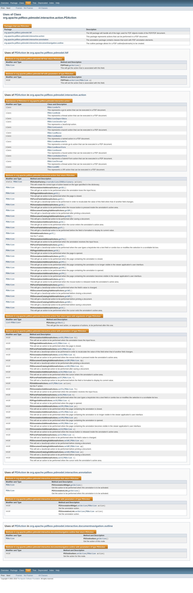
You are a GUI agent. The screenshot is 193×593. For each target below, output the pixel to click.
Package (13, 3)
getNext (59, 330)
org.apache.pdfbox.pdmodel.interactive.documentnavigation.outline (33, 43)
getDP (67, 215)
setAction (74, 80)
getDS (67, 221)
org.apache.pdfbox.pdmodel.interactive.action (24, 36)
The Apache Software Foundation (28, 590)
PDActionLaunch (55, 129)
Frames (19, 8)
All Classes (42, 8)
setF (59, 386)
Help (57, 3)
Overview (5, 3)
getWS (67, 309)
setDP (67, 368)
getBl (61, 191)
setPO (61, 427)
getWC (67, 297)
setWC (67, 451)
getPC (61, 262)
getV (60, 291)
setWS (67, 462)
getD (61, 209)
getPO (61, 274)
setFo (61, 398)
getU (61, 285)
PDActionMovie (54, 135)
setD (60, 363)
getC (55, 197)
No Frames (28, 8)
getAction (74, 65)
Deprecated (43, 3)
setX (60, 468)
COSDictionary (66, 186)
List (8, 330)
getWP (67, 303)
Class (21, 3)
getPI (61, 268)
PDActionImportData (57, 120)
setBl (61, 345)
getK (60, 250)
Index (51, 3)
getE (61, 227)
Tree (34, 3)
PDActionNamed (54, 138)
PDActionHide (53, 114)
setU (60, 439)
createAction (52, 186)
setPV (61, 433)
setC (55, 351)
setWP (67, 457)
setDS (67, 374)
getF (60, 233)
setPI (61, 421)
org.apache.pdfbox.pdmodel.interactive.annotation (26, 40)
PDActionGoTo (53, 108)
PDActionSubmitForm (57, 159)
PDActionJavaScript (57, 123)
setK (59, 404)
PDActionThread (55, 165)
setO (55, 410)
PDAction (25, 26)
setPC (61, 415)
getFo (61, 244)
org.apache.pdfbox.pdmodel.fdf (18, 33)
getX (61, 315)
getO (55, 256)
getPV (61, 280)
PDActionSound (54, 153)
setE (60, 380)
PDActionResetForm (56, 150)
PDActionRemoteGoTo (57, 144)
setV (59, 445)
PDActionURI (53, 171)
